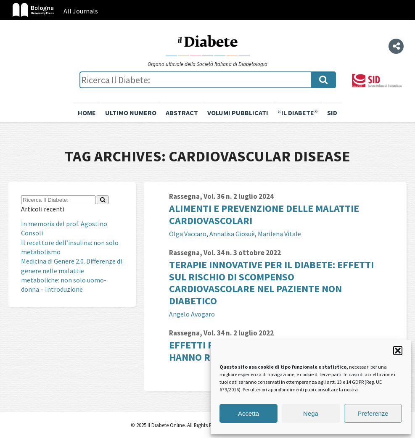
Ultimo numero (130, 112)
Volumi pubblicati (237, 112)
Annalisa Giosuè (232, 234)
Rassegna (184, 196)
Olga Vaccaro (187, 234)
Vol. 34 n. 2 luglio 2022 (239, 333)
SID (332, 112)
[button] (398, 350)
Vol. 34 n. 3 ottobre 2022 (242, 252)
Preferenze (372, 413)
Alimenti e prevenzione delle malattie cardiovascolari (264, 214)
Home (87, 112)
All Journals (80, 11)
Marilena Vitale (279, 234)
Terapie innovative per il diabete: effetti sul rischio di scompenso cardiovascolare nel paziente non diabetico (271, 282)
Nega (310, 413)
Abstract (182, 112)
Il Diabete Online (208, 45)
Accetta (248, 413)
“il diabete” (298, 112)
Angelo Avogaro (192, 314)
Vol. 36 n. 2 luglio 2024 (239, 196)
